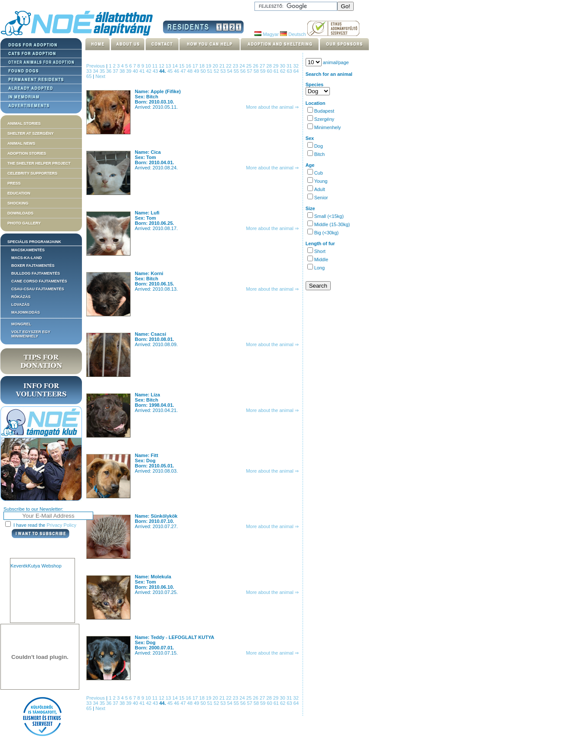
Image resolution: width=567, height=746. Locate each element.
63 (290, 71)
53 (223, 71)
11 (155, 65)
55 (237, 71)
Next (100, 76)
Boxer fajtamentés (33, 265)
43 (156, 71)
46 (177, 71)
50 (203, 71)
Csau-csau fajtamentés (37, 289)
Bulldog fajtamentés (35, 273)
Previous (95, 65)
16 (189, 65)
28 (270, 65)
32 (296, 65)
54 (230, 71)
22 (229, 65)
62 (283, 71)
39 (129, 71)
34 (96, 71)
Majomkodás (25, 312)
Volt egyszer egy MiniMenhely (30, 334)
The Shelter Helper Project (39, 163)
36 (109, 71)
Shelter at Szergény (30, 133)
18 (202, 65)
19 (209, 65)
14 (176, 65)
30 (283, 65)
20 (216, 65)
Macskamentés (28, 250)
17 (195, 65)
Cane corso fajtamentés (39, 281)
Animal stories (24, 123)
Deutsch (293, 34)
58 (257, 71)
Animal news (21, 143)
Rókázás (21, 297)
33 (89, 71)
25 (249, 65)
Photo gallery (24, 223)
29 (276, 65)
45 (170, 71)
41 (143, 71)
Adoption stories (26, 153)
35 (103, 71)
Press (14, 183)
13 (169, 65)
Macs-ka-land (26, 258)
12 (162, 65)
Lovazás (20, 304)
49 (197, 71)
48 (190, 71)
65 (89, 76)
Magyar (266, 34)
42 (149, 71)
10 (149, 65)
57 (250, 71)
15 (182, 65)
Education (18, 193)
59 (263, 71)
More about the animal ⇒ (272, 107)
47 (184, 71)
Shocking (18, 203)
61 (277, 71)
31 (290, 65)
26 (256, 65)
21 (222, 65)
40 (136, 71)
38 (123, 71)
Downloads (20, 213)
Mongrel (21, 324)
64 (296, 71)
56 (243, 71)
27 (263, 65)
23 (236, 65)
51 (210, 71)
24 (243, 65)
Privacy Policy (61, 525)
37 (116, 71)
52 (217, 71)
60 (270, 71)
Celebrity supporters (32, 173)
